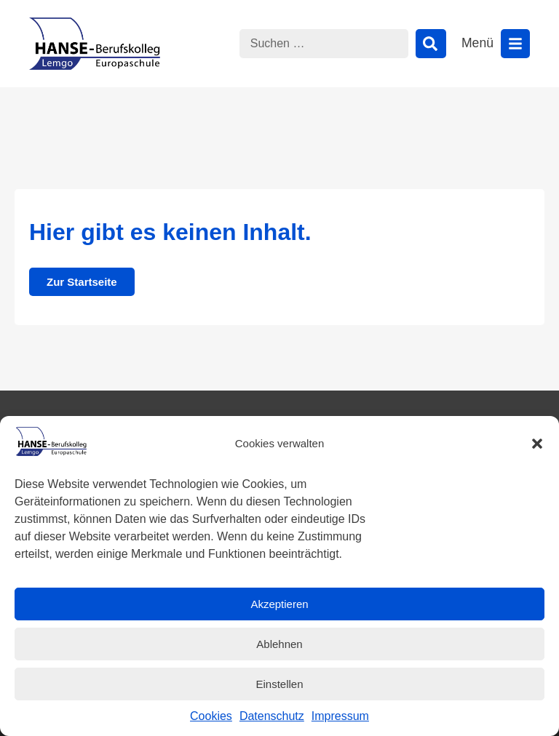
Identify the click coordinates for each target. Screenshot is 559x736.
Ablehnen (279, 644)
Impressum (340, 716)
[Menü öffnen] (515, 43)
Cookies (211, 716)
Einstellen (279, 684)
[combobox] (323, 43)
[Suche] (431, 43)
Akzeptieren (279, 604)
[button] (537, 443)
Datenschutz (271, 716)
